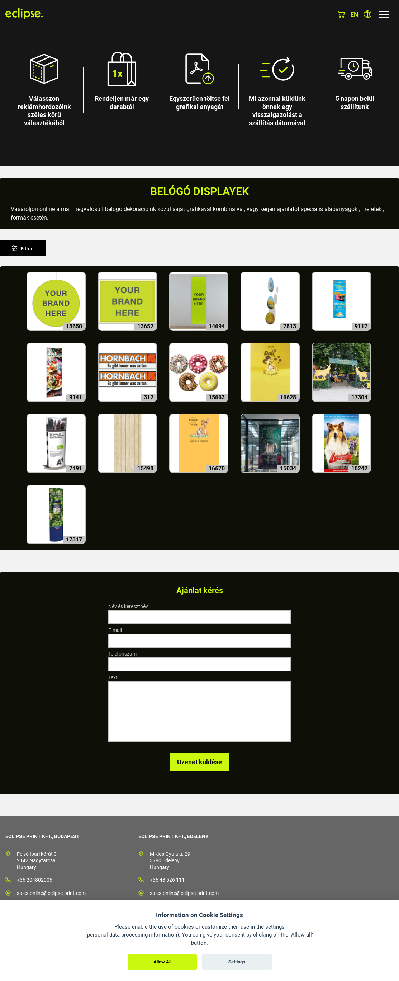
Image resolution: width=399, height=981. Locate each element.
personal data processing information (132, 934)
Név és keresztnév (128, 606)
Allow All (162, 961)
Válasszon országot (367, 14)
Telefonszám (122, 653)
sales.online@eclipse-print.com (51, 893)
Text (113, 677)
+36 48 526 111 (167, 880)
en (354, 14)
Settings (236, 961)
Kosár (341, 14)
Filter (26, 249)
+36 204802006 (34, 880)
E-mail (115, 630)
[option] (199, 83)
